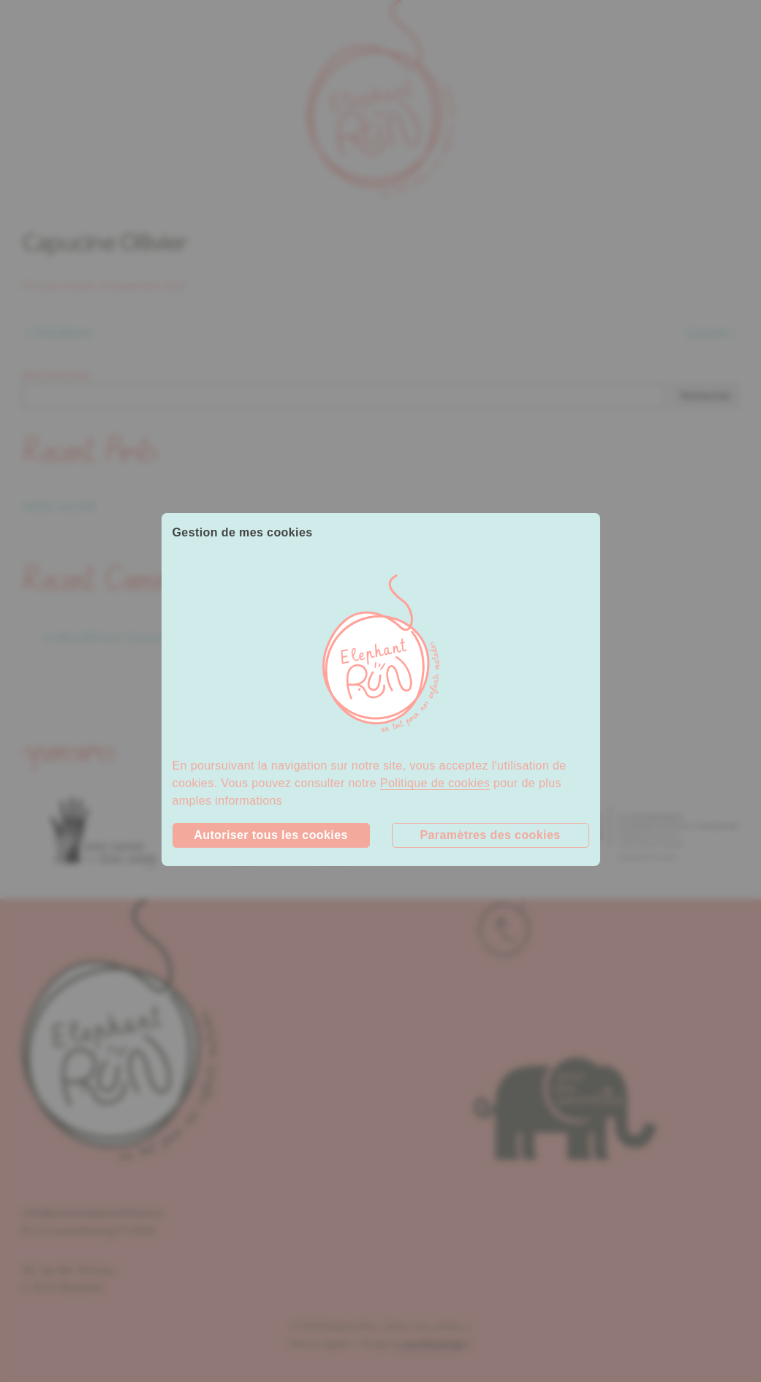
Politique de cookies (435, 783)
